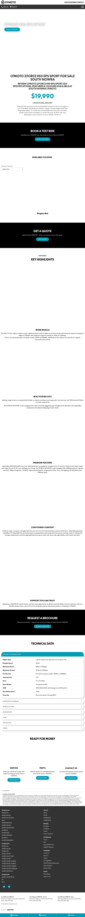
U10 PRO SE (5, 830)
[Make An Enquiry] (12, 29)
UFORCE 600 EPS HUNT (8, 818)
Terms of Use (46, 876)
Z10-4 (3, 882)
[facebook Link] (4, 886)
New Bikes (46, 826)
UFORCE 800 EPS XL (7, 822)
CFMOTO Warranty (48, 847)
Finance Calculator (48, 833)
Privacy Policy (46, 874)
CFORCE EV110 (47, 820)
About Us (45, 855)
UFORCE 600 (5, 813)
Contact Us (46, 853)
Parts (44, 842)
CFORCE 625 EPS (6, 858)
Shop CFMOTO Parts (48, 844)
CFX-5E (45, 815)
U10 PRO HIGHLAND (7, 835)
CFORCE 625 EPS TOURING (9, 861)
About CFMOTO (47, 865)
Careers (45, 858)
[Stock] (71, 915)
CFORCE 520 (5, 851)
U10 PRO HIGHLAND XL (7, 840)
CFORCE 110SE (47, 818)
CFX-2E (45, 813)
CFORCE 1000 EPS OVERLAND (9, 868)
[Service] (42, 915)
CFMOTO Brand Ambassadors (51, 863)
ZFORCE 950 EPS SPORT (8, 877)
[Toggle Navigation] (82, 7)
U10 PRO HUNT (5, 832)
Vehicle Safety (47, 868)
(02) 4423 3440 (9, 900)
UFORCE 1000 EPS (6, 825)
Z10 (2, 879)
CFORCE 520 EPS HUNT (8, 856)
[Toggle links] (7, 910)
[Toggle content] (42, 654)
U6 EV (3, 820)
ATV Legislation (47, 860)
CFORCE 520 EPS (6, 853)
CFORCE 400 (5, 846)
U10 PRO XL (4, 837)
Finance (45, 831)
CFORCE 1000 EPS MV (7, 871)
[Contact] (14, 915)
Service (45, 839)
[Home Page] (8, 2)
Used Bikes (46, 828)
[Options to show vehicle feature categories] (12, 169)
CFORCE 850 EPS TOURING (9, 863)
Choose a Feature (12, 168)
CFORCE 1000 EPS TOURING (9, 866)
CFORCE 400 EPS (6, 848)
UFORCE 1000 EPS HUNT (8, 827)
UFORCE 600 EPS (6, 815)
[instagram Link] (9, 886)
